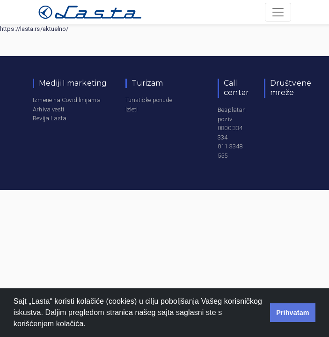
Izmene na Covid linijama (66, 99)
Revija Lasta (49, 118)
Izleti (131, 109)
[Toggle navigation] (278, 12)
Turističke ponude (149, 99)
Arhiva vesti (48, 109)
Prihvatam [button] (292, 312)
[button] (89, 324)
